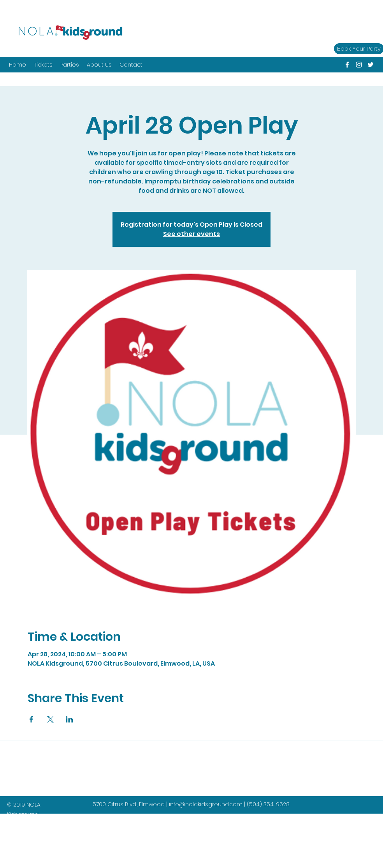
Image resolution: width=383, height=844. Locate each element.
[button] (69, 64)
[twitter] (370, 65)
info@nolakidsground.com (205, 804)
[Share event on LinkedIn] (69, 719)
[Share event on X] (50, 719)
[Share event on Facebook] (31, 719)
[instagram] (359, 65)
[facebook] (347, 65)
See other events (191, 233)
